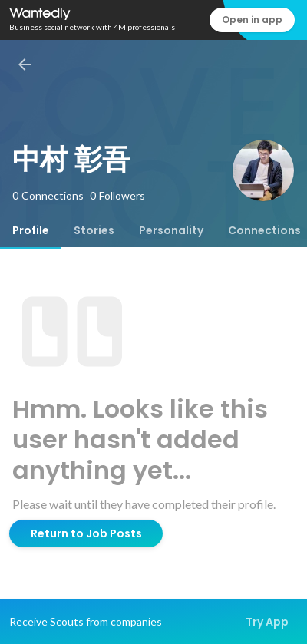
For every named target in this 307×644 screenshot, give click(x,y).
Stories (94, 230)
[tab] (30, 230)
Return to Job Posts (86, 533)
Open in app (252, 19)
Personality (171, 230)
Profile (30, 230)
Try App (267, 621)
